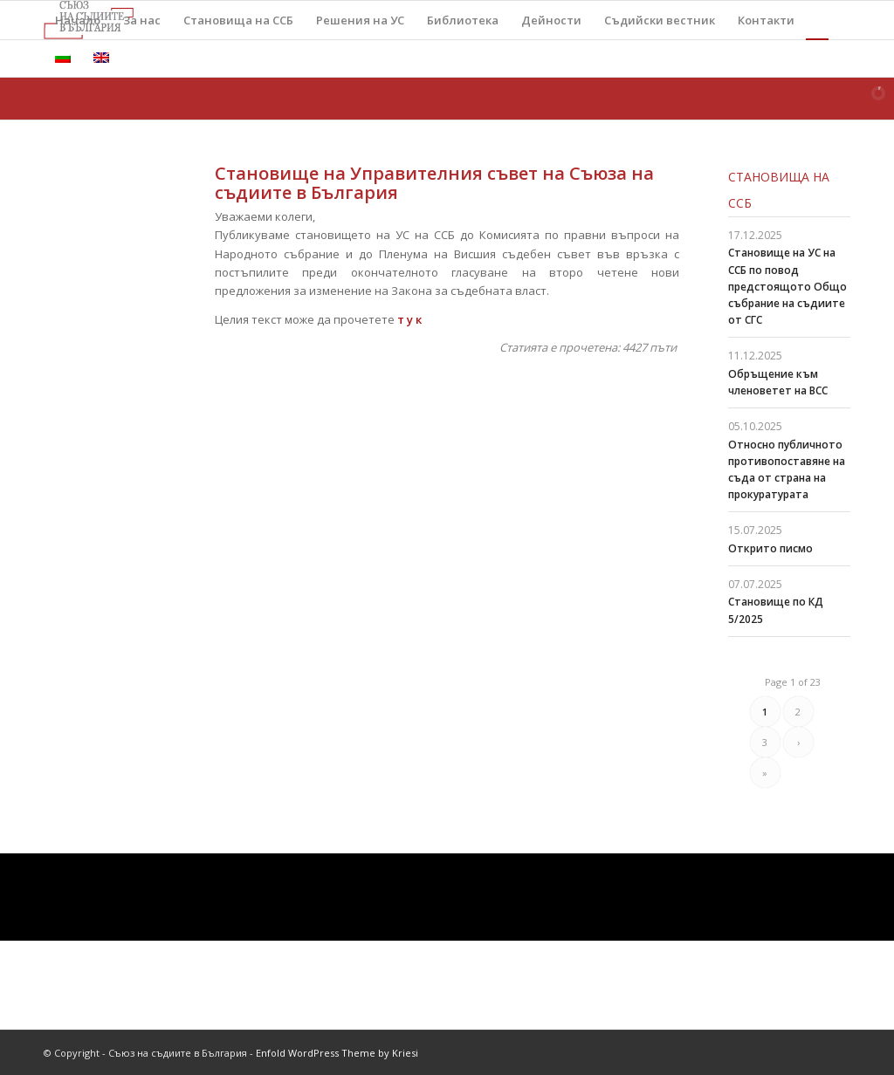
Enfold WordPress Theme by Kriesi (337, 1052)
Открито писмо (770, 548)
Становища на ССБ (778, 189)
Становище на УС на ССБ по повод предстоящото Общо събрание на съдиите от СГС (787, 286)
